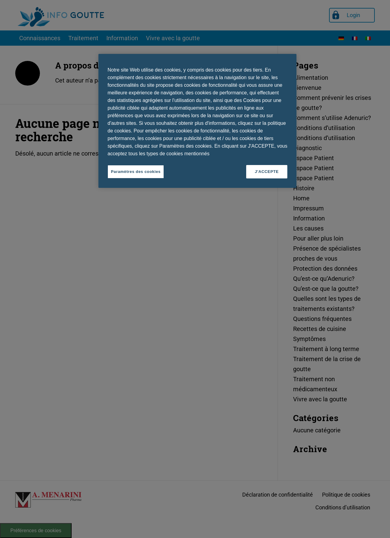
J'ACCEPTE (266, 171)
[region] (197, 121)
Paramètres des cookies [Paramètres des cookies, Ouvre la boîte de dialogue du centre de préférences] (136, 171)
